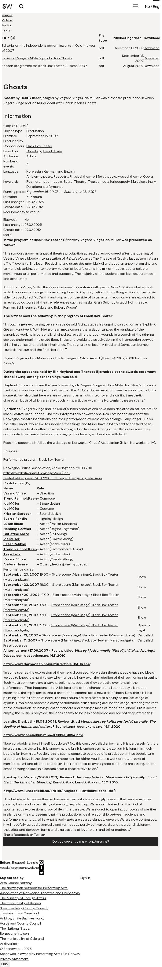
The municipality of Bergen (20, 903)
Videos (7, 20)
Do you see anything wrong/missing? (80, 841)
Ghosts (32, 151)
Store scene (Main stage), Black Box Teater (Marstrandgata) (88, 635)
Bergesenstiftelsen (14, 933)
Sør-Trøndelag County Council (23, 908)
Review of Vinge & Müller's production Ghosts (37, 58)
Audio (6, 25)
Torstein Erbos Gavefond (19, 913)
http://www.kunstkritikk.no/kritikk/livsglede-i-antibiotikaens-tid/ (59, 791)
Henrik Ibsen (52, 151)
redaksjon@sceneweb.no (19, 867)
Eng (156, 6)
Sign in (85, 878)
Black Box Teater (39, 146)
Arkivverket (8, 943)
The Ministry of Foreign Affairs (23, 898)
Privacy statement (14, 959)
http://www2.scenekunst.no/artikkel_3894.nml (43, 735)
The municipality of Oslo (18, 938)
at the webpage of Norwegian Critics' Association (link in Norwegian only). (99, 442)
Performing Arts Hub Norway (58, 954)
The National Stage (14, 928)
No (147, 6)
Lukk (4, 964)
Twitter (39, 834)
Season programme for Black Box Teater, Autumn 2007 (44, 66)
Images (7, 15)
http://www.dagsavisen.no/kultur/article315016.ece (46, 664)
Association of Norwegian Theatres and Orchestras (40, 893)
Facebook (21, 834)
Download (151, 48)
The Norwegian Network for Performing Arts (33, 888)
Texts (6, 30)
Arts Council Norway (16, 883)
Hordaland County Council (20, 923)
